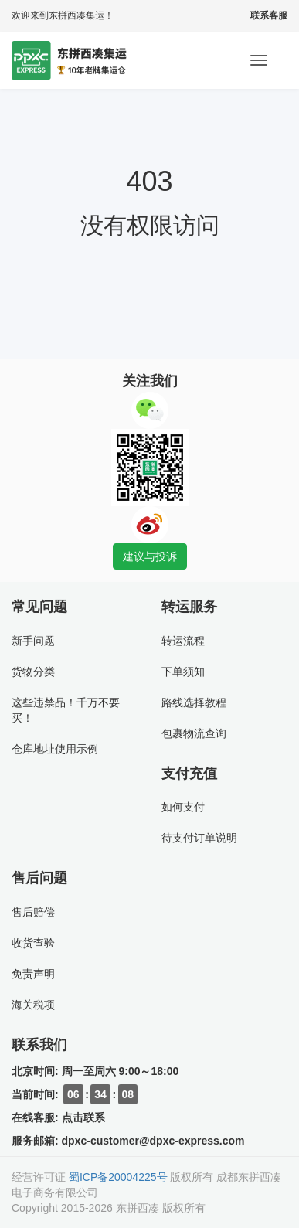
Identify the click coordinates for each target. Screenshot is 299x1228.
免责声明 (33, 974)
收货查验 (33, 943)
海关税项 (33, 1004)
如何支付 (183, 807)
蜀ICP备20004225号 (118, 1177)
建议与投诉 (150, 556)
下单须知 (183, 671)
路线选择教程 (193, 702)
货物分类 (33, 671)
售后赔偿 (33, 912)
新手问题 (33, 640)
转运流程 (183, 640)
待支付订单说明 (199, 838)
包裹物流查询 (193, 733)
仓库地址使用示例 (55, 749)
